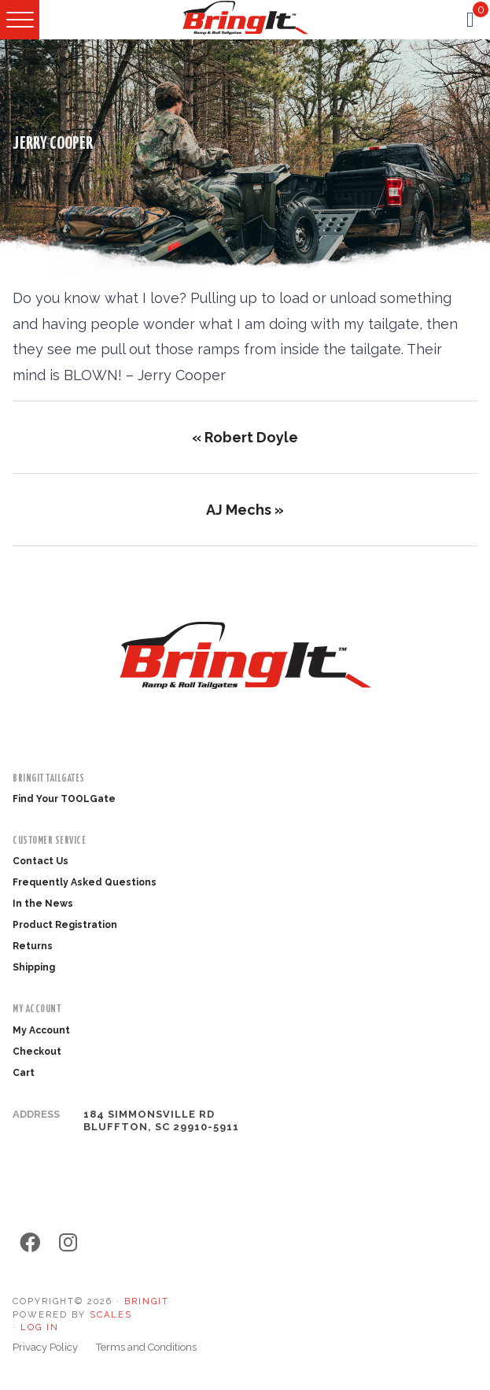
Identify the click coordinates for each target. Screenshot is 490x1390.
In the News (43, 903)
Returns (33, 946)
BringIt (146, 1301)
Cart (24, 1072)
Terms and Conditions (146, 1347)
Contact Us (40, 861)
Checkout (37, 1051)
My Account (41, 1030)
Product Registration (65, 924)
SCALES (111, 1315)
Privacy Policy (45, 1347)
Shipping (34, 967)
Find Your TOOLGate (64, 798)
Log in (39, 1327)
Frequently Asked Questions (85, 882)
